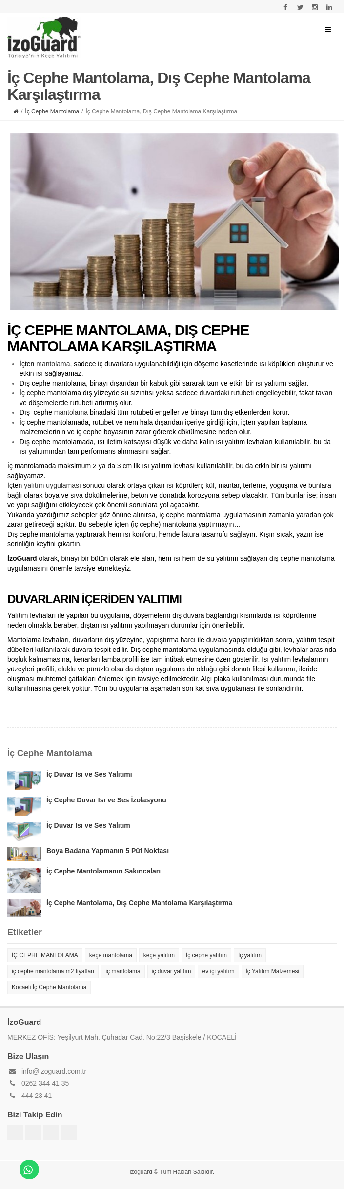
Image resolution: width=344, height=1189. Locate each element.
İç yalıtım (250, 955)
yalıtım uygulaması (52, 485)
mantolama (71, 412)
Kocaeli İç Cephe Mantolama (49, 987)
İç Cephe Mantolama (52, 111)
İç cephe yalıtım (206, 955)
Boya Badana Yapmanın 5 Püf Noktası (107, 851)
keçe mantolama (110, 955)
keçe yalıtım (159, 955)
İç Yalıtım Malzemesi (273, 971)
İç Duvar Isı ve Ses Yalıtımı (89, 774)
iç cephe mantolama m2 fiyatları (53, 971)
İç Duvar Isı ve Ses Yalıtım (88, 825)
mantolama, (54, 364)
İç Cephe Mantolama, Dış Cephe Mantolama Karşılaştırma (139, 903)
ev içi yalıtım (218, 971)
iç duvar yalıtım (171, 971)
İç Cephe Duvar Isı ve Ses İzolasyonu (106, 800)
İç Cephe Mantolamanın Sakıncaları (103, 871)
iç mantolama (122, 971)
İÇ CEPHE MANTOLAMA (45, 955)
